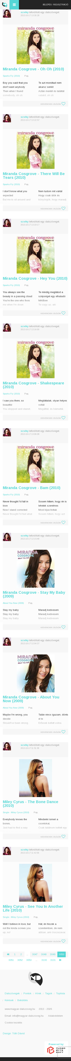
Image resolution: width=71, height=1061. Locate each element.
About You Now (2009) (13, 603)
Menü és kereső (14, 4)
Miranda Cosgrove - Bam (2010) (31, 488)
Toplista (60, 993)
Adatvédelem (55, 1015)
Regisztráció (60, 5)
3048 (43, 954)
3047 (34, 954)
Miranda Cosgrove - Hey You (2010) (35, 278)
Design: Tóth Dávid (14, 1033)
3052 (20, 960)
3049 (52, 954)
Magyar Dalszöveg (4, 4)
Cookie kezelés (13, 1022)
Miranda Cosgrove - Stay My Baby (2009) (34, 594)
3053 (29, 960)
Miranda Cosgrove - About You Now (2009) (31, 699)
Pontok (27, 993)
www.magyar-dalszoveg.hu (20, 1009)
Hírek (38, 993)
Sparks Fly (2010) (11, 76)
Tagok (48, 993)
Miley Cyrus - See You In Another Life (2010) (33, 908)
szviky (24, 12)
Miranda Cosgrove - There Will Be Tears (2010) (34, 176)
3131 (53, 960)
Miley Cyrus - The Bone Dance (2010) (30, 804)
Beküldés (22, 1000)
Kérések (9, 1000)
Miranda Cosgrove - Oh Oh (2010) (33, 69)
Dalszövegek (12, 993)
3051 (11, 960)
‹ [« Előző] (9, 954)
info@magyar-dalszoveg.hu (28, 1015)
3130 (44, 960)
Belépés (47, 5)
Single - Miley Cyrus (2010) (16, 812)
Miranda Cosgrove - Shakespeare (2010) (33, 385)
